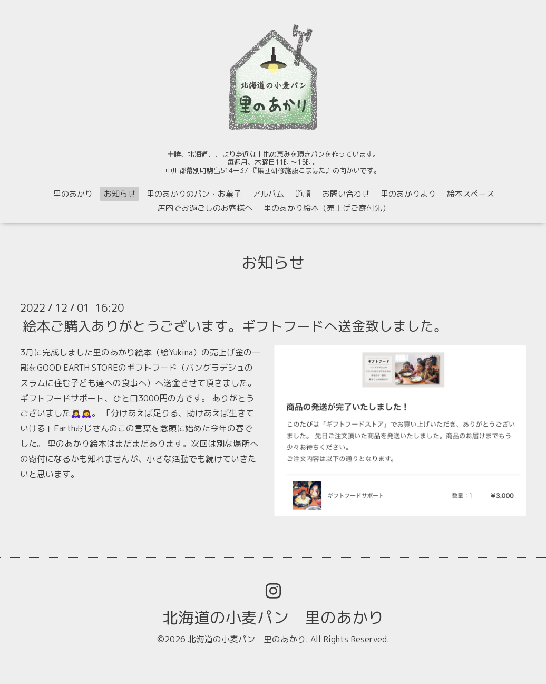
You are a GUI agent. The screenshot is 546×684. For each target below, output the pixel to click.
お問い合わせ (345, 193)
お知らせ (119, 193)
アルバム (268, 193)
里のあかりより (408, 193)
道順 (303, 193)
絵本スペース (470, 193)
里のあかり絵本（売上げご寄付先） (327, 208)
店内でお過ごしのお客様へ (205, 208)
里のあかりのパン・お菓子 (194, 193)
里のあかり (73, 193)
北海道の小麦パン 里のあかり (273, 617)
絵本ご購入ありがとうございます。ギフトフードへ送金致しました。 (235, 325)
